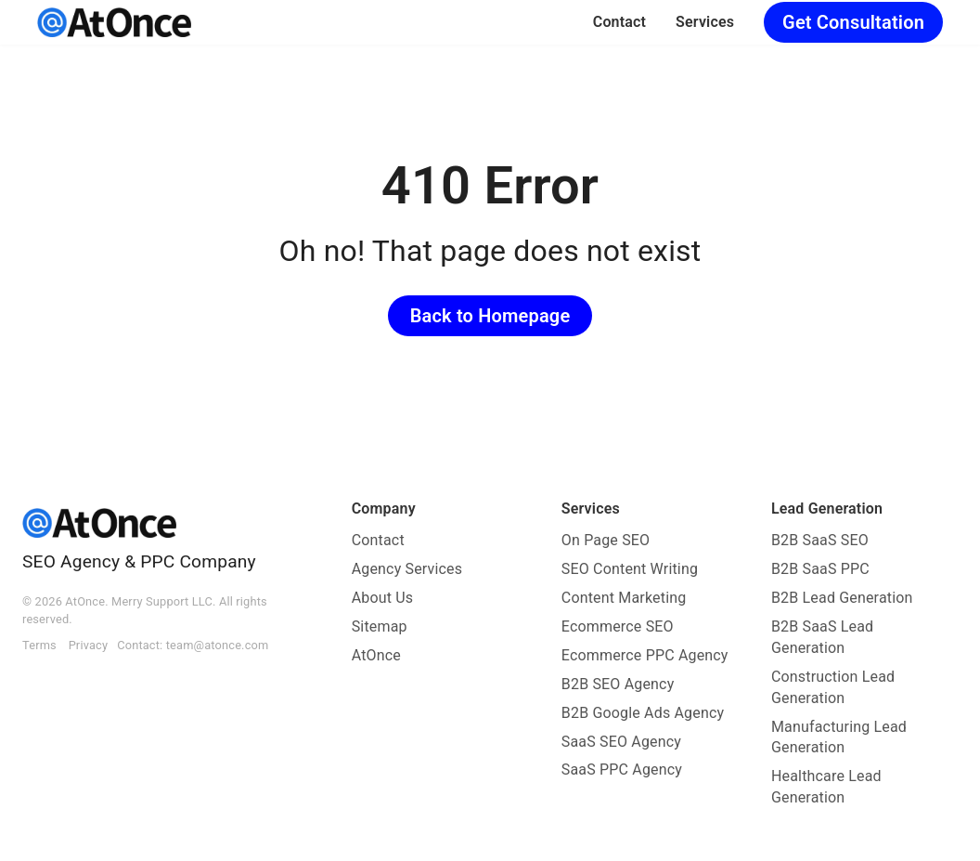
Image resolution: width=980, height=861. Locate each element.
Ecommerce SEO (617, 626)
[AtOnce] (114, 22)
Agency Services (407, 569)
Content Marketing (624, 598)
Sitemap (379, 626)
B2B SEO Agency (618, 684)
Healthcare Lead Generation (826, 786)
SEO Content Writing (629, 569)
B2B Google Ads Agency (642, 713)
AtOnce (376, 655)
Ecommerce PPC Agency (645, 655)
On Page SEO (605, 540)
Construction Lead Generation (833, 687)
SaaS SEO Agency (621, 741)
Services (705, 22)
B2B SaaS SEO (820, 540)
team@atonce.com (217, 645)
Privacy (89, 645)
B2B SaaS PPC (820, 569)
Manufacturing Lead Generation (839, 737)
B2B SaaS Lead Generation (822, 637)
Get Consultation (853, 22)
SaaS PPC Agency (621, 769)
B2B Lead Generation (842, 598)
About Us (383, 598)
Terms (39, 645)
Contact (619, 22)
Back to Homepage (490, 316)
